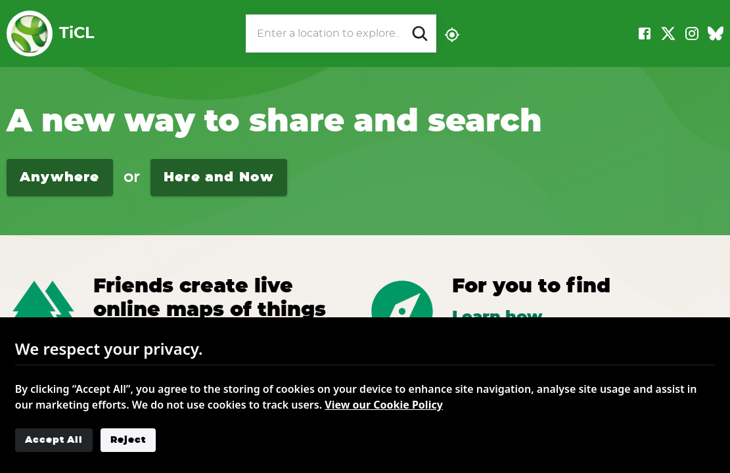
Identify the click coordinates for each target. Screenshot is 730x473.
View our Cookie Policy (384, 404)
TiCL (50, 33)
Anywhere (60, 177)
